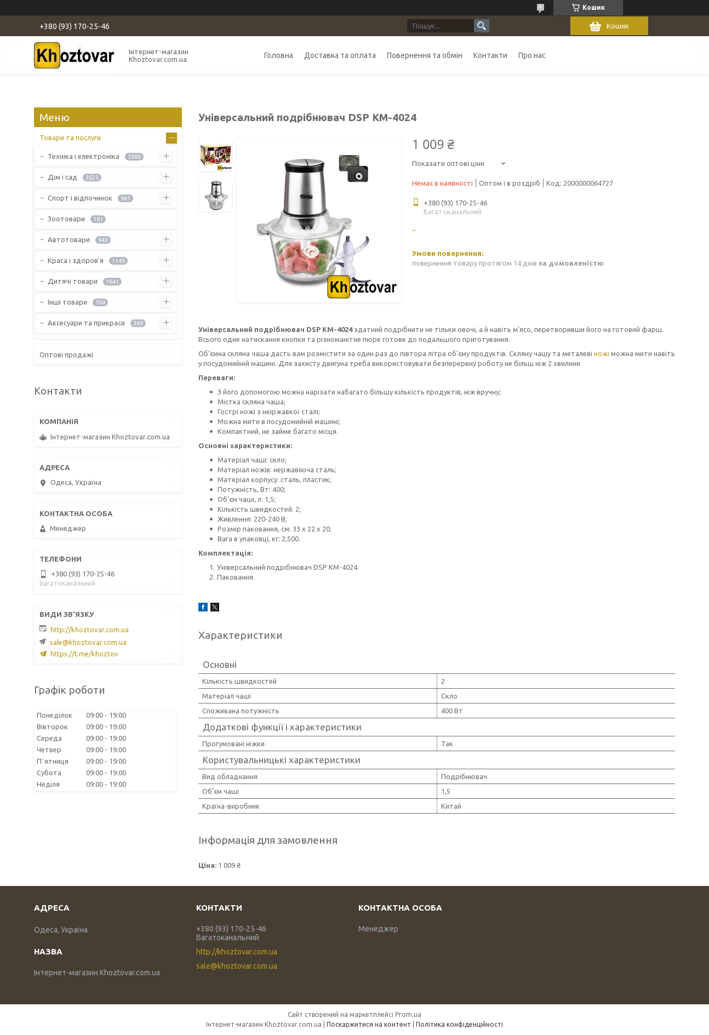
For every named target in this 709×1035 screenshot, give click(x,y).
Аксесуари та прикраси (86, 323)
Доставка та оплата (340, 55)
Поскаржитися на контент (369, 1024)
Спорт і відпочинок (80, 198)
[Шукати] (481, 25)
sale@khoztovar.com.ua (88, 642)
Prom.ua (408, 1014)
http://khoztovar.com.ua (89, 629)
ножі (601, 353)
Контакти (490, 55)
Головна (278, 55)
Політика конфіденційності (459, 1024)
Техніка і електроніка (83, 156)
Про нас (532, 55)
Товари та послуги (70, 137)
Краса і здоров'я (76, 260)
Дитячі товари (73, 281)
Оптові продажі (66, 354)
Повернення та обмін (424, 55)
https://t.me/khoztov (84, 653)
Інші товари (67, 302)
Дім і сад (62, 177)
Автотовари (69, 239)
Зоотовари (66, 218)
